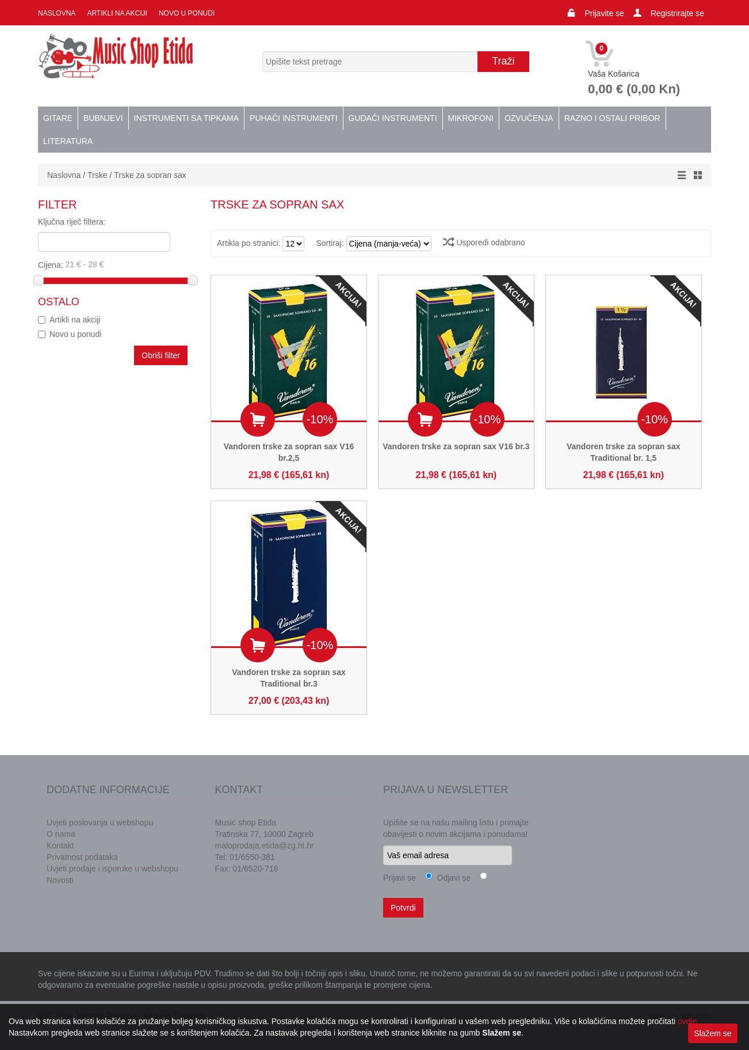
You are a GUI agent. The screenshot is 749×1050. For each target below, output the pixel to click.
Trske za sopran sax (150, 175)
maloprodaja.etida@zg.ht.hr (264, 845)
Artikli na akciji (117, 13)
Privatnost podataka (82, 857)
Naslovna (56, 13)
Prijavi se (399, 877)
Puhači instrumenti (293, 118)
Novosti (60, 880)
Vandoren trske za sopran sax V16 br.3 (456, 446)
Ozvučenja (529, 118)
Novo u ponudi (187, 13)
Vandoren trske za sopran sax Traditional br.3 (289, 678)
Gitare (57, 118)
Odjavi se (452, 877)
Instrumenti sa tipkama (186, 118)
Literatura (68, 141)
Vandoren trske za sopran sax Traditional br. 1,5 (624, 452)
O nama (61, 834)
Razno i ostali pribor (612, 118)
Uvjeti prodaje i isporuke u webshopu (112, 868)
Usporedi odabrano (484, 242)
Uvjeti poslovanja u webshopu (100, 822)
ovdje (687, 1021)
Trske (98, 175)
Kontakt (60, 845)
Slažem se (712, 1033)
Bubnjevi (103, 118)
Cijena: (113, 264)
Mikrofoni (471, 118)
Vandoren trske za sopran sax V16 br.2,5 (289, 452)
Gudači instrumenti (393, 118)
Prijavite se (604, 13)
